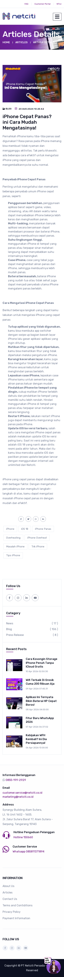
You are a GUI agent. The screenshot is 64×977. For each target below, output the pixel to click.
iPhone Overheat (37, 537)
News (32, 623)
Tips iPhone (13, 555)
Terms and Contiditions (17, 905)
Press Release (32, 635)
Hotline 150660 (23, 837)
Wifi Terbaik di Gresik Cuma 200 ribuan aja (40, 681)
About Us (8, 886)
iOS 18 (24, 528)
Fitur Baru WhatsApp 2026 (40, 720)
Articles (21, 42)
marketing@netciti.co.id (18, 796)
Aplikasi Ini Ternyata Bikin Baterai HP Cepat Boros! (41, 701)
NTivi (59, 4)
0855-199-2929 (16, 780)
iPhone (10, 528)
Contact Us (10, 899)
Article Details (44, 42)
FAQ (26, 4)
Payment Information (16, 918)
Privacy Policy (11, 911)
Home (6, 42)
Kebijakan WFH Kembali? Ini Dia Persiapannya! (36, 739)
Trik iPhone (37, 546)
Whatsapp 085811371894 (28, 851)
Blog (32, 629)
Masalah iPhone (15, 546)
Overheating (13, 537)
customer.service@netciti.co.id (22, 792)
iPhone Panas (43, 528)
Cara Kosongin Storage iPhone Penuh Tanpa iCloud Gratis (41, 662)
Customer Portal (42, 4)
